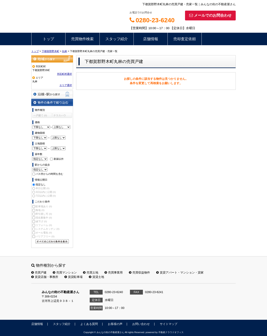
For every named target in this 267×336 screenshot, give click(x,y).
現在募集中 (44, 217)
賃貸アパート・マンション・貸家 (180, 272)
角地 (40, 210)
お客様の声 (115, 324)
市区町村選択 (64, 73)
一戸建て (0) (40, 115)
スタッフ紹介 (116, 39)
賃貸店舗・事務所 (44, 277)
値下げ (41, 221)
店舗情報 (150, 39)
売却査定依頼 (184, 39)
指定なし (41, 184)
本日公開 (42, 188)
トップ (48, 39)
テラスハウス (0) (59, 116)
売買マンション (65, 272)
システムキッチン (47, 228)
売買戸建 (39, 272)
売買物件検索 (82, 39)
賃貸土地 (96, 277)
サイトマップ (168, 324)
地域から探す (52, 58)
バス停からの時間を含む (49, 173)
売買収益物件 (139, 272)
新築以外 (59, 158)
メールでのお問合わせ (210, 15)
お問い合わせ (141, 324)
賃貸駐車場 (73, 277)
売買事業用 (114, 272)
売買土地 (90, 272)
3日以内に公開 (46, 192)
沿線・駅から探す (52, 94)
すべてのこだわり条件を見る (52, 241)
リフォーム (44, 225)
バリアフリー (45, 236)
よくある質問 (89, 324)
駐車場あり (44, 206)
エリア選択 (65, 85)
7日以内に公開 (46, 195)
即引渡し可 (44, 213)
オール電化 (44, 232)
